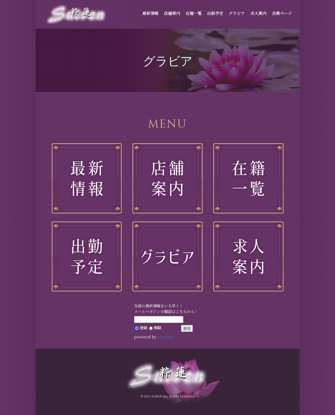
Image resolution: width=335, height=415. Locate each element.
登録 (141, 327)
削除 (155, 327)
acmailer (166, 336)
